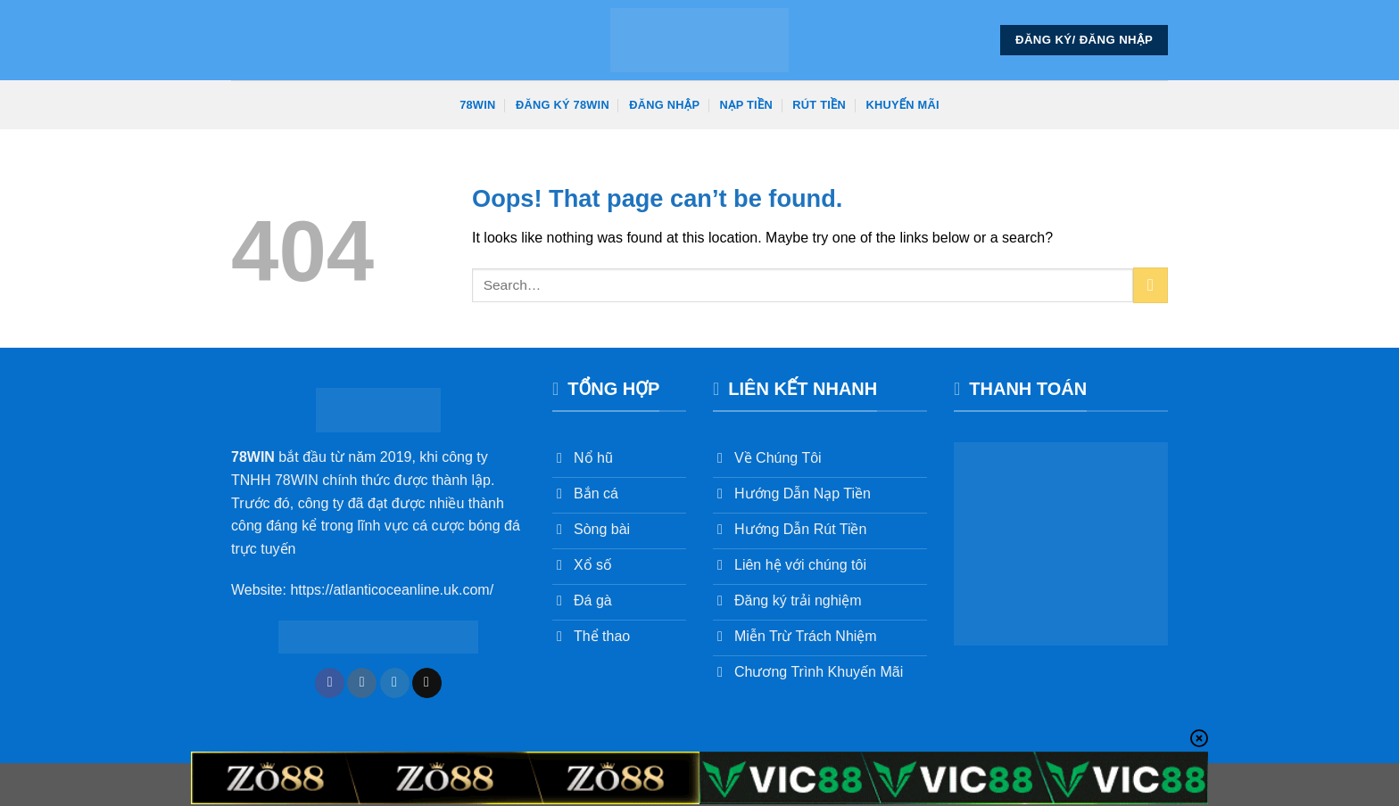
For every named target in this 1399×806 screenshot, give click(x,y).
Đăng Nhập (664, 104)
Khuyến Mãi (903, 104)
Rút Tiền (819, 104)
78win (477, 104)
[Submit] (1150, 284)
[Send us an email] (427, 683)
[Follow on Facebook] (329, 683)
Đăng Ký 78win (562, 104)
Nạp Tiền (746, 104)
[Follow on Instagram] (362, 683)
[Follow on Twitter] (395, 683)
